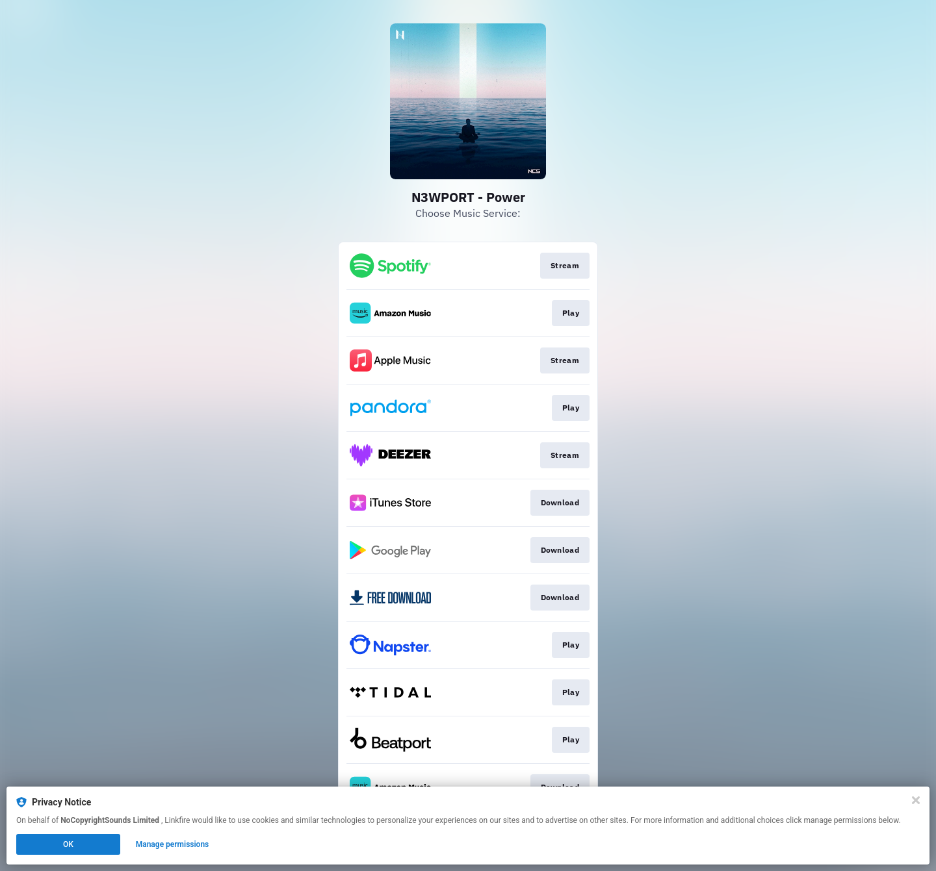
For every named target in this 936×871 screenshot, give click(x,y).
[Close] (915, 800)
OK (68, 844)
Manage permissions (172, 844)
